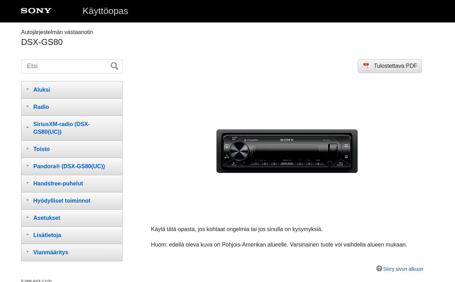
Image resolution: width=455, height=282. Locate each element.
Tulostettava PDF (395, 66)
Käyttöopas (105, 11)
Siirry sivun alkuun (403, 269)
